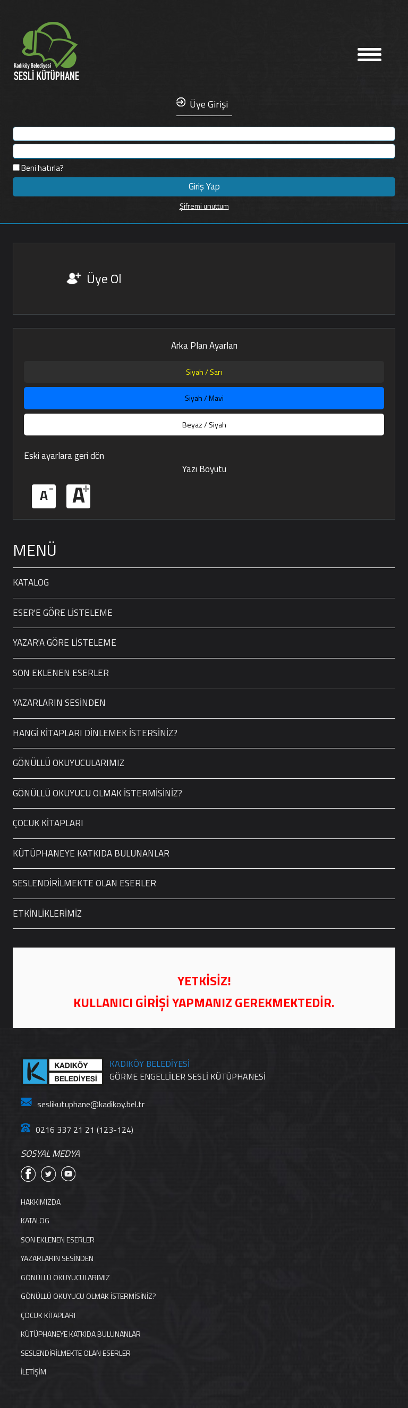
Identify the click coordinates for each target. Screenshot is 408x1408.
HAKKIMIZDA (41, 1201)
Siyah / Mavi (204, 398)
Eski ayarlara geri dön (64, 456)
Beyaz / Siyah (204, 424)
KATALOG (31, 582)
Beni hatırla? (38, 168)
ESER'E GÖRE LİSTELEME (63, 613)
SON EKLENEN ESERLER (61, 673)
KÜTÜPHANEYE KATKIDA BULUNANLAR (91, 853)
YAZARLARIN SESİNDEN (59, 703)
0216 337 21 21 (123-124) (77, 1129)
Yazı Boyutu (204, 469)
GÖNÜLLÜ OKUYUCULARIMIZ (68, 763)
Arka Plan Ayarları (204, 345)
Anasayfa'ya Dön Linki (79, 51)
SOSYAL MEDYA (50, 1153)
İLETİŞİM (33, 1371)
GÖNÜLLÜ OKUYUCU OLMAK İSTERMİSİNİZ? (97, 793)
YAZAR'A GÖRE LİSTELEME (64, 642)
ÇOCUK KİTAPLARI (48, 823)
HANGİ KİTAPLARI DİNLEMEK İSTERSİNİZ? (95, 733)
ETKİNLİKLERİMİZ (47, 913)
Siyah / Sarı (204, 371)
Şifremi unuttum (204, 205)
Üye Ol (104, 278)
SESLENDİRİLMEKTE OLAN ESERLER (84, 883)
